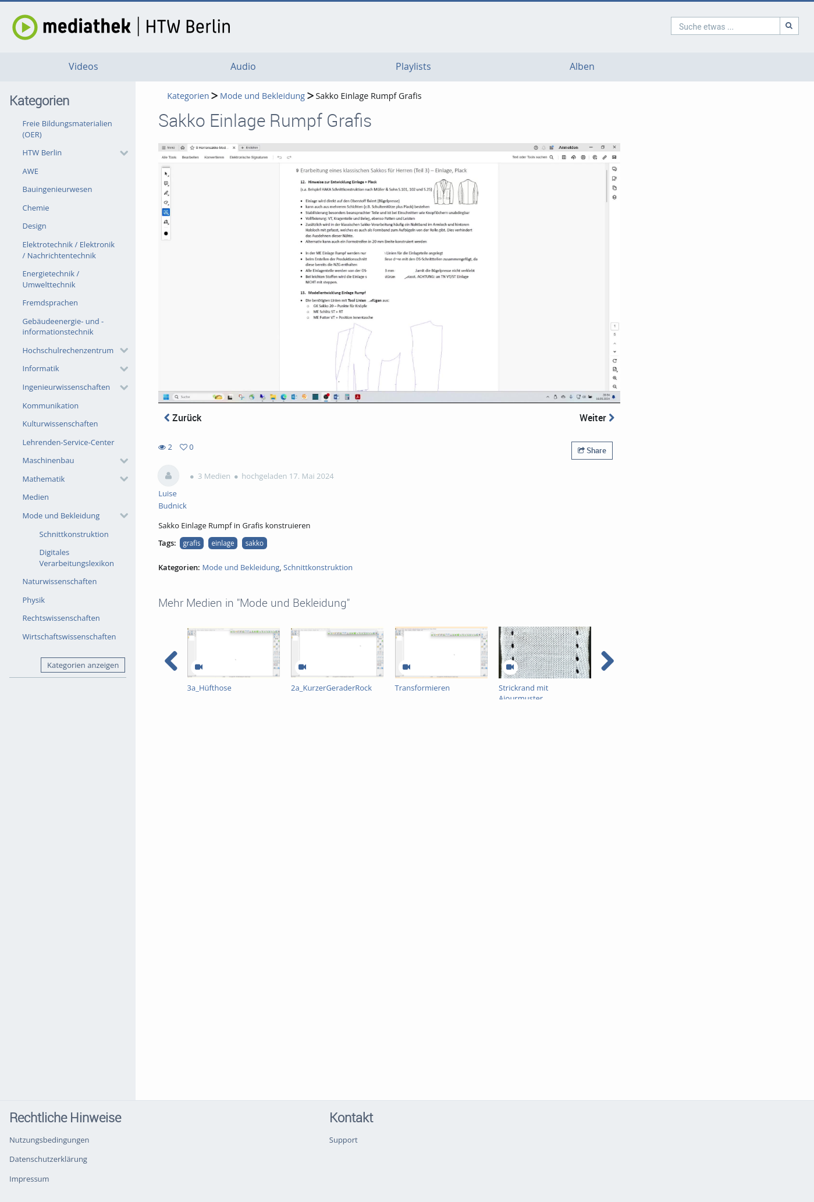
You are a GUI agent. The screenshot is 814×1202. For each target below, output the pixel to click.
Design (35, 226)
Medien (36, 497)
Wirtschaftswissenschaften (69, 636)
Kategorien (188, 95)
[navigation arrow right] (607, 661)
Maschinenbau (48, 460)
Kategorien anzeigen (83, 665)
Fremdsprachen (50, 302)
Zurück (182, 417)
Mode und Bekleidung (61, 515)
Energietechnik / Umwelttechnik (51, 279)
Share (592, 450)
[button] (72, 153)
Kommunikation (51, 405)
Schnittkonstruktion (74, 534)
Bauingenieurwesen (58, 189)
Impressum (29, 1178)
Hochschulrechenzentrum (68, 350)
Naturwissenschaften (60, 581)
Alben (582, 67)
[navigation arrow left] (171, 661)
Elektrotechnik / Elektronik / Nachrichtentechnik (69, 250)
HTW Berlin (42, 152)
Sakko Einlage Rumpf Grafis (368, 95)
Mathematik (44, 479)
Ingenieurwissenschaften (67, 387)
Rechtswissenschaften (61, 618)
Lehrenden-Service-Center (69, 442)
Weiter (597, 417)
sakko (255, 542)
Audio (243, 67)
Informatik (41, 368)
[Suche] (739, 26)
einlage (223, 542)
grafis (191, 542)
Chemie (36, 207)
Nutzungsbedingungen (49, 1140)
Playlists (413, 67)
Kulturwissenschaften (60, 423)
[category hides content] (120, 153)
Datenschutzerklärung (48, 1159)
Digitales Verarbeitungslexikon (77, 557)
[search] (675, 26)
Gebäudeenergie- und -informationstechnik (63, 326)
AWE (30, 171)
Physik (34, 600)
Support (343, 1140)
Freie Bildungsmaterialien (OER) (67, 129)
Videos (83, 67)
